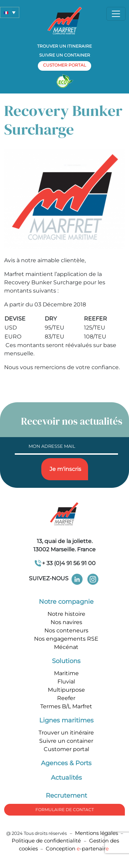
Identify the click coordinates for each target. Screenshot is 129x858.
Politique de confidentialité (47, 840)
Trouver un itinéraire (66, 732)
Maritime (66, 673)
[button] (9, 12)
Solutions (66, 661)
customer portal (64, 65)
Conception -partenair (77, 848)
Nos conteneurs (66, 630)
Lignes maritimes (66, 720)
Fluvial (66, 681)
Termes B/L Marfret (66, 706)
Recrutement (66, 795)
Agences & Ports (66, 763)
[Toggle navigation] (116, 14)
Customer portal (66, 749)
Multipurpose (66, 690)
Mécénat (66, 647)
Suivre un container (64, 55)
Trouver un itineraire (64, 46)
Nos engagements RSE (66, 638)
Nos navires (66, 622)
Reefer (66, 698)
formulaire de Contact (64, 809)
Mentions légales (96, 833)
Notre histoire (66, 614)
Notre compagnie (66, 601)
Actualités (66, 777)
